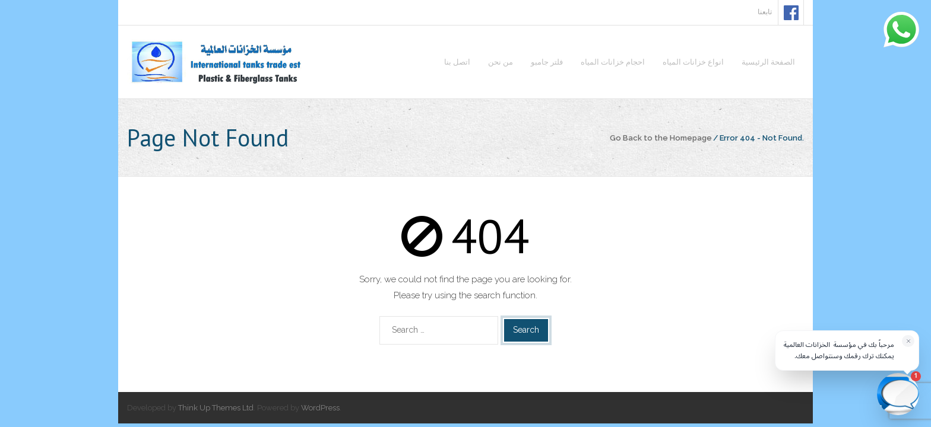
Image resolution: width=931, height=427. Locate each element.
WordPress (320, 407)
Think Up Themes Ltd (216, 407)
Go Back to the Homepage (661, 137)
